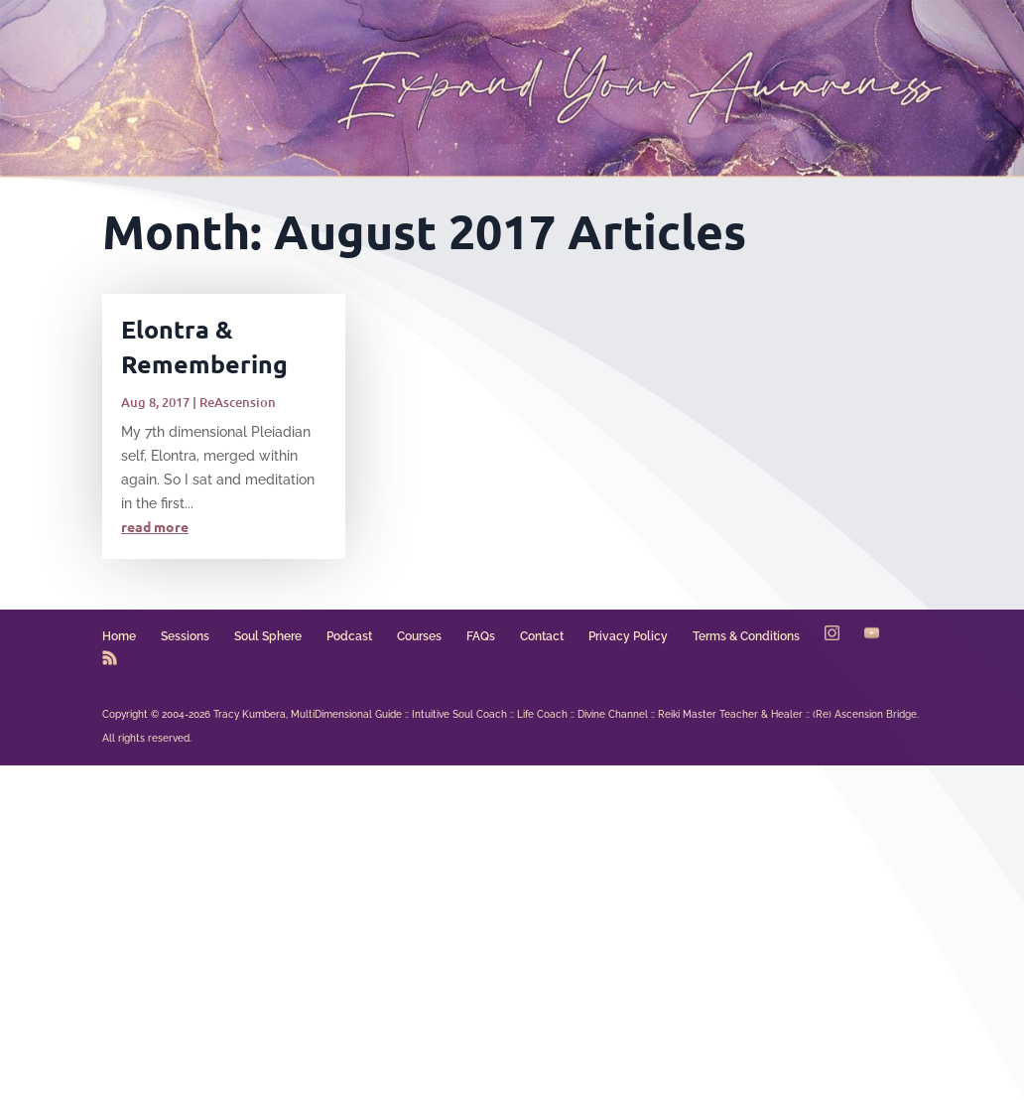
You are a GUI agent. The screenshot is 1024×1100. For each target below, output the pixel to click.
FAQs (480, 636)
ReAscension (237, 402)
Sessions (185, 636)
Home (119, 636)
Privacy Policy (628, 636)
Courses (419, 636)
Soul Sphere (268, 636)
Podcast (349, 636)
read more (155, 526)
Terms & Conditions (746, 636)
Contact (542, 636)
